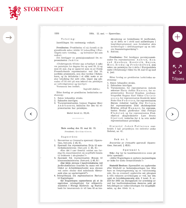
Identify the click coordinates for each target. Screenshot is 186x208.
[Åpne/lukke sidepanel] (8, 37)
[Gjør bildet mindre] (177, 53)
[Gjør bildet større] (177, 37)
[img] (36, 12)
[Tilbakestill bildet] (177, 69)
